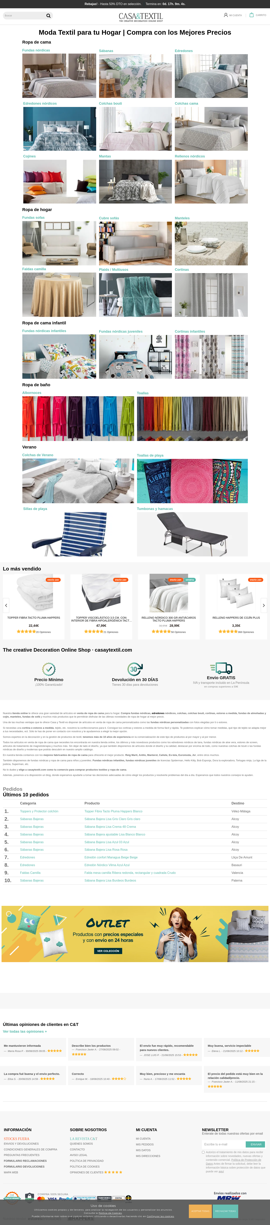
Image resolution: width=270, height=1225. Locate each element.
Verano (29, 447)
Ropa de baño (36, 384)
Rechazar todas (225, 1211)
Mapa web (11, 1172)
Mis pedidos (145, 1144)
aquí (221, 1171)
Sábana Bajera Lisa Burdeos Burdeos (110, 880)
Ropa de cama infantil (44, 323)
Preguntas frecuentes (22, 1155)
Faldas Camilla (30, 872)
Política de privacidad (87, 1160)
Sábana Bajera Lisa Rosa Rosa (106, 849)
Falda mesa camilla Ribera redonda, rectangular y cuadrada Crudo (130, 872)
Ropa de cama (36, 42)
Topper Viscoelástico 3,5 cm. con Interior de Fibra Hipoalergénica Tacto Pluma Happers (101, 619)
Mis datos (143, 1150)
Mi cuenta (143, 1138)
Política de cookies (85, 1166)
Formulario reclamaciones (25, 1160)
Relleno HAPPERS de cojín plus (236, 617)
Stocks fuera (16, 1139)
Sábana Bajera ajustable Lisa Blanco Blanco (115, 834)
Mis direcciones (148, 1156)
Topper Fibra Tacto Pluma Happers (33, 617)
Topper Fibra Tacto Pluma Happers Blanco (113, 811)
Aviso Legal (78, 1155)
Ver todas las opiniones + (25, 1031)
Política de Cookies (110, 1213)
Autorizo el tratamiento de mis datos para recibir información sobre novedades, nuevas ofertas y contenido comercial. (233, 1162)
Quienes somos (81, 1143)
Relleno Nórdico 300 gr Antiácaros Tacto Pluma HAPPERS (169, 619)
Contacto (77, 1149)
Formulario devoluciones (24, 1166)
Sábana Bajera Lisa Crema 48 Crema (110, 826)
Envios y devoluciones (21, 1143)
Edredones (27, 857)
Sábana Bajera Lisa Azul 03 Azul (107, 842)
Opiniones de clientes (86, 1172)
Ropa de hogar (37, 209)
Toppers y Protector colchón (39, 811)
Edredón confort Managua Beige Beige (111, 857)
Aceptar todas (200, 1211)
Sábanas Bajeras (32, 819)
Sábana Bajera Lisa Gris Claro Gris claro (112, 819)
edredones (158, 713)
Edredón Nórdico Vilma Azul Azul (107, 865)
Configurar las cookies (160, 1216)
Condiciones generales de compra (30, 1149)
